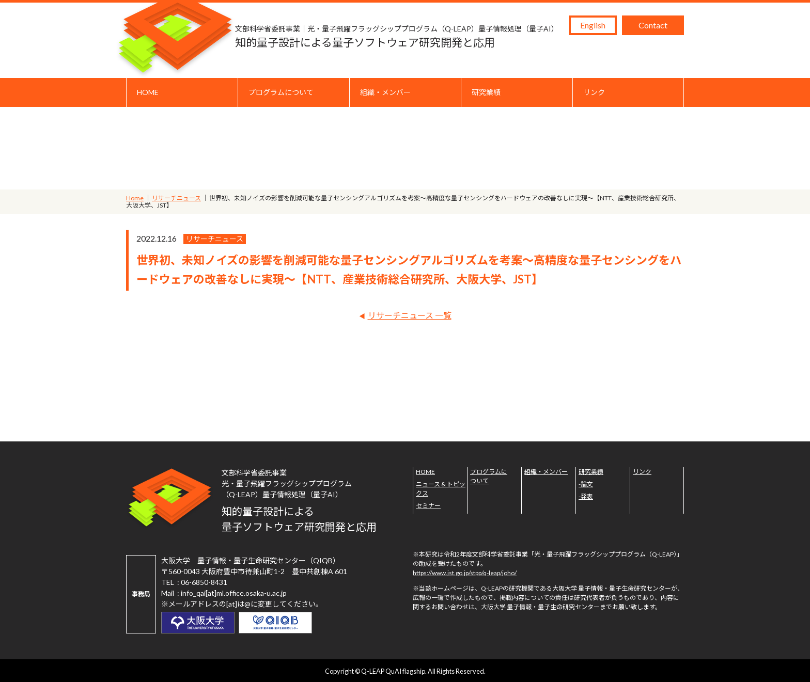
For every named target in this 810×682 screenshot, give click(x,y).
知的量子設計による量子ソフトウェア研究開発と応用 (396, 36)
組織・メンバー (385, 92)
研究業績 (486, 92)
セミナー (428, 506)
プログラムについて (281, 92)
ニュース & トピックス (440, 488)
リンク (594, 92)
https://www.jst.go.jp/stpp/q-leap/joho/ (465, 573)
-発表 (586, 496)
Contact (652, 25)
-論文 (586, 484)
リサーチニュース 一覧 (409, 315)
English (592, 25)
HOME (148, 92)
